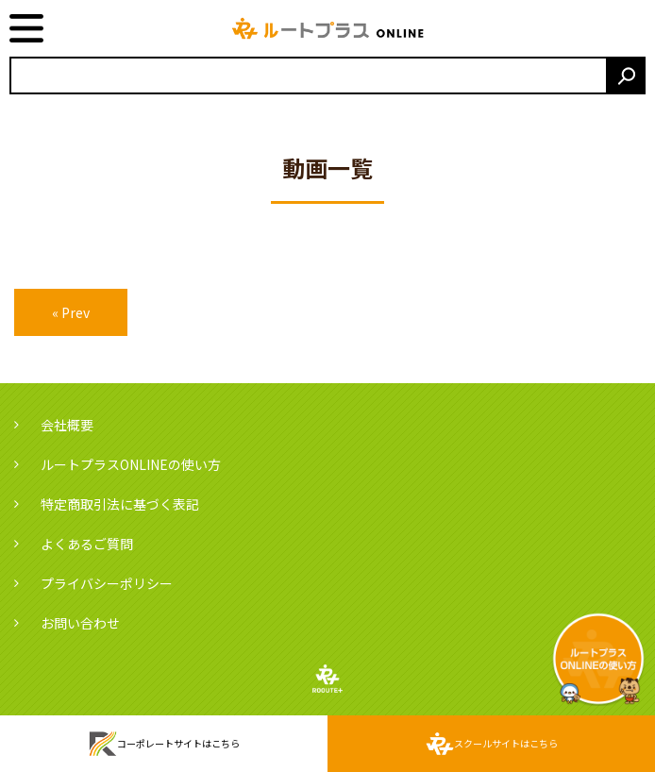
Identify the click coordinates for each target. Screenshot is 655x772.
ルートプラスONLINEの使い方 (131, 464)
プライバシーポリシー (107, 583)
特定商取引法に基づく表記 (120, 504)
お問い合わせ (80, 622)
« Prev (71, 312)
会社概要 (67, 424)
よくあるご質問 (87, 543)
